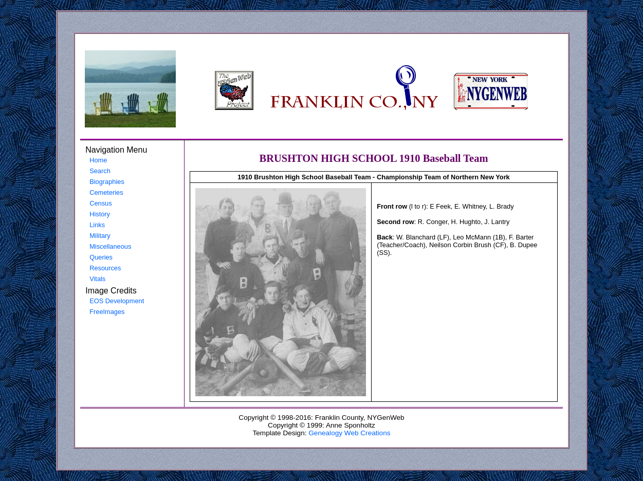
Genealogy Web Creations (349, 433)
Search (100, 171)
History (99, 214)
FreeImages (106, 312)
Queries (101, 257)
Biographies (106, 182)
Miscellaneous (110, 246)
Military (100, 235)
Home (98, 160)
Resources (105, 268)
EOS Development (116, 301)
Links (97, 225)
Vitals (97, 279)
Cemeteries (106, 192)
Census (100, 203)
